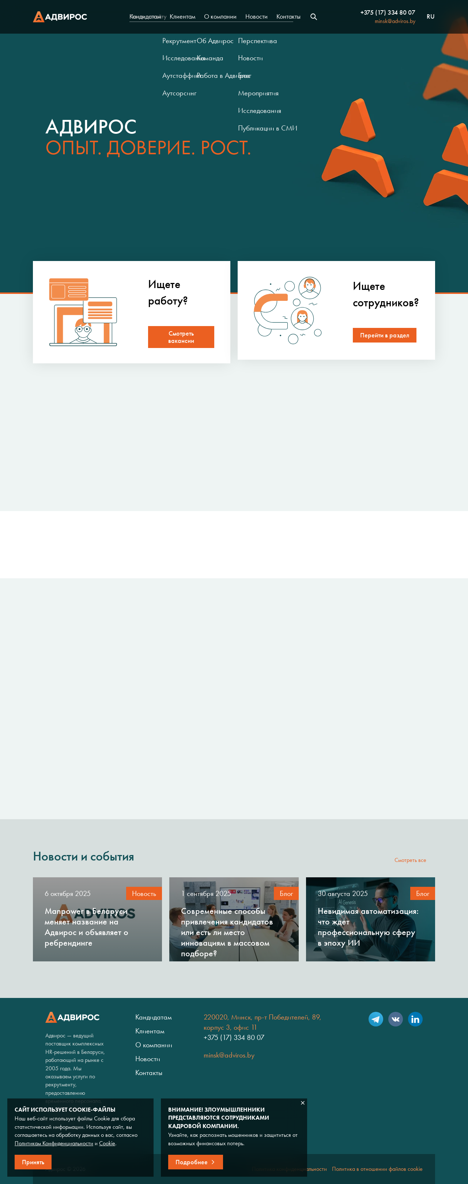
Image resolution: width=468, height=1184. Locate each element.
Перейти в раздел (384, 335)
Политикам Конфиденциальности (54, 1143)
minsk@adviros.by (395, 21)
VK (395, 1019)
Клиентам (182, 16)
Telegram (376, 1019)
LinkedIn (415, 1019)
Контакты (288, 16)
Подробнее (192, 1162)
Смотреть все (410, 859)
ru (431, 16)
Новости (256, 16)
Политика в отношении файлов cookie (377, 1168)
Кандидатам (145, 16)
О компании (220, 16)
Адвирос (60, 16)
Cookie (107, 1143)
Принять (33, 1162)
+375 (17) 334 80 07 (388, 12)
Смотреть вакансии (181, 337)
